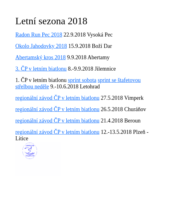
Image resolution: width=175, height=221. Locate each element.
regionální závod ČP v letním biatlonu (57, 98)
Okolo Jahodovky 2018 (41, 46)
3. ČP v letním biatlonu (41, 69)
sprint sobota (82, 80)
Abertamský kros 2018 (40, 57)
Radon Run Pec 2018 (38, 35)
